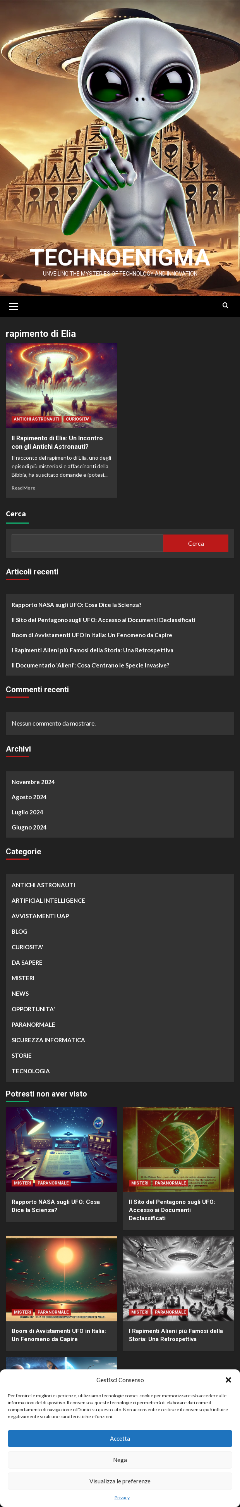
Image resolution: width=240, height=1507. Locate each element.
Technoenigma (120, 257)
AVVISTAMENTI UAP (40, 915)
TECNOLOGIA (31, 1070)
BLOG (19, 931)
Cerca (16, 513)
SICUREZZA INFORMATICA (48, 1039)
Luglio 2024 (27, 812)
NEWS (20, 993)
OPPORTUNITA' (33, 1008)
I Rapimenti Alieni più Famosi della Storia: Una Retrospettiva (92, 650)
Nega (120, 1459)
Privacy (122, 1497)
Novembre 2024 (33, 781)
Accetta (120, 1438)
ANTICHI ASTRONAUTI (36, 419)
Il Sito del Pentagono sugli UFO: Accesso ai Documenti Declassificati (103, 619)
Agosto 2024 (29, 796)
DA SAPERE (27, 962)
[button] (228, 1380)
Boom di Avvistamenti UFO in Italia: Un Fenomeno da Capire (92, 634)
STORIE (22, 1055)
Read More (23, 488)
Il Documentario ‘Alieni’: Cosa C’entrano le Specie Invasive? (90, 665)
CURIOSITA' (77, 419)
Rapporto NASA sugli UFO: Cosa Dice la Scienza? (76, 604)
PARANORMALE (33, 1024)
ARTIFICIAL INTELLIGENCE (48, 900)
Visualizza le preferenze (120, 1481)
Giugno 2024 (29, 827)
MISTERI (23, 977)
